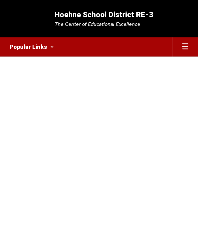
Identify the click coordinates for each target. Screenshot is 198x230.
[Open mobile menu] (185, 47)
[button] (31, 47)
